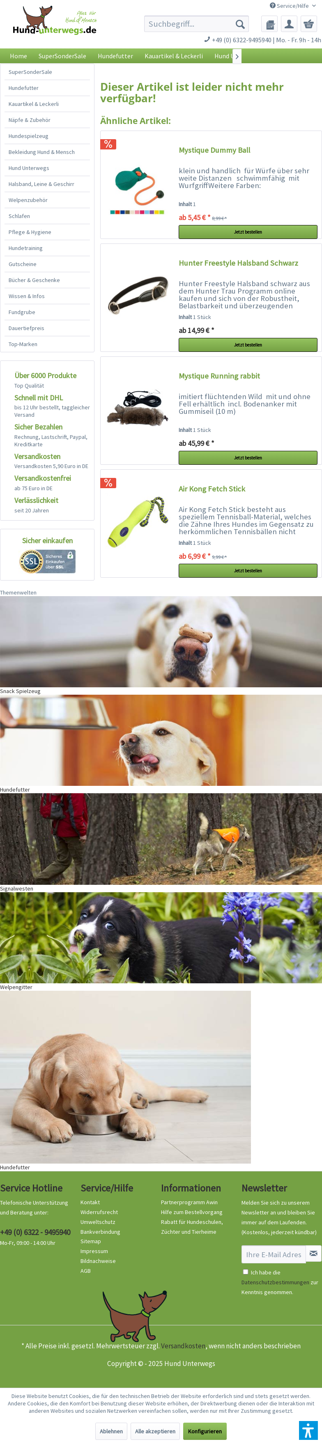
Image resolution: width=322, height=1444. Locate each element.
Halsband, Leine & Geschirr (41, 184)
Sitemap (90, 1241)
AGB (85, 1270)
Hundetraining (26, 248)
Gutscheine (23, 264)
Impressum (94, 1251)
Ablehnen (111, 1431)
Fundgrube (22, 312)
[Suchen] (240, 24)
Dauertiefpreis (26, 328)
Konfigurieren (205, 1431)
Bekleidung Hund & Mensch (42, 152)
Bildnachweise (98, 1261)
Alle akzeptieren (155, 1431)
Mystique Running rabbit (219, 376)
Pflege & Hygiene (30, 232)
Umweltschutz (97, 1222)
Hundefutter (24, 88)
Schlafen (19, 216)
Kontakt (90, 1202)
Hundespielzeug (28, 136)
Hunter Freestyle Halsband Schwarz (238, 263)
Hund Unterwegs (29, 168)
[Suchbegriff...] (196, 24)
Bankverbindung (100, 1231)
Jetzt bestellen (248, 232)
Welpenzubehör (28, 200)
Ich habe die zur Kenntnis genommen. (280, 1282)
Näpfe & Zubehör (30, 120)
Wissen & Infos (27, 296)
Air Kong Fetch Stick (212, 489)
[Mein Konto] (289, 24)
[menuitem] (196, 24)
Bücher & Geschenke (34, 280)
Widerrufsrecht (99, 1212)
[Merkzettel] (269, 24)
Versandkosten (183, 1345)
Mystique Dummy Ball (214, 150)
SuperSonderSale (30, 72)
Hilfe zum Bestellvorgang (192, 1212)
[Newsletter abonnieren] (314, 1253)
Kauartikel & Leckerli (34, 104)
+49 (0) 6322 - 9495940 (35, 1232)
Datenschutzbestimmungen (275, 1282)
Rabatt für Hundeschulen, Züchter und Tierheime (192, 1226)
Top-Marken (23, 344)
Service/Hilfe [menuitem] (290, 5)
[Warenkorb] (309, 24)
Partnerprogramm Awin (189, 1202)
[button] (308, 1430)
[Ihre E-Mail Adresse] (274, 1254)
